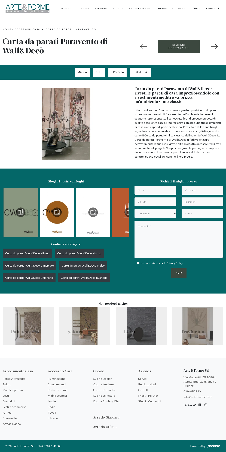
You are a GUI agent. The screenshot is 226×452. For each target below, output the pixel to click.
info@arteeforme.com (198, 397)
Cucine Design (102, 378)
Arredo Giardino (106, 417)
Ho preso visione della (162, 263)
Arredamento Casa (109, 8)
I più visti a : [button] (140, 72)
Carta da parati (59, 29)
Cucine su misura (104, 395)
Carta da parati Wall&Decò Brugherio (29, 277)
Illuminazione (56, 378)
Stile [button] (99, 72)
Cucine (84, 8)
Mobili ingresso (13, 390)
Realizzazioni (147, 384)
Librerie (53, 418)
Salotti (7, 384)
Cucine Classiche (104, 390)
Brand (162, 8)
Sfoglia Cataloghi (149, 401)
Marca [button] (82, 72)
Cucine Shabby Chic (106, 401)
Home (7, 29)
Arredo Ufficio (105, 426)
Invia (179, 273)
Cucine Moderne (104, 384)
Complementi (57, 384)
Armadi (7, 412)
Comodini (9, 401)
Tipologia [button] (117, 72)
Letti (6, 395)
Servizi (142, 378)
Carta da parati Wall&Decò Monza (79, 253)
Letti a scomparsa (14, 407)
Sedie (51, 407)
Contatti (212, 8)
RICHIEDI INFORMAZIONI (179, 46)
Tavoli (52, 412)
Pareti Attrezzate (14, 378)
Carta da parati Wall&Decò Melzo (83, 265)
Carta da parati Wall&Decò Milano (27, 253)
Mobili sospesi (57, 395)
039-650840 (192, 391)
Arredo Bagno (12, 424)
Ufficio (196, 8)
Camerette (10, 418)
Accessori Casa (140, 8)
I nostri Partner (148, 395)
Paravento (87, 29)
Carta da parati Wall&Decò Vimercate (29, 265)
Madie (52, 401)
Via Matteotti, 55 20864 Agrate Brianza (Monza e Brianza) (200, 381)
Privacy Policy (175, 263)
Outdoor (178, 8)
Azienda (67, 8)
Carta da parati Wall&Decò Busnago (84, 277)
